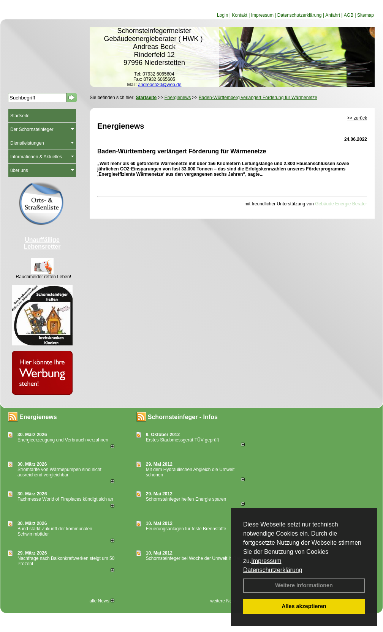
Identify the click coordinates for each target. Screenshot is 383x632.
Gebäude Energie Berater (341, 203)
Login (222, 15)
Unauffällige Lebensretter (42, 243)
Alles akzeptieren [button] (304, 606)
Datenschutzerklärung (272, 570)
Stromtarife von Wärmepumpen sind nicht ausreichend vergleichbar (59, 472)
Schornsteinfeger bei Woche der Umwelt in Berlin (195, 558)
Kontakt (239, 15)
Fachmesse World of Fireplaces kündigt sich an (65, 499)
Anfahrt (332, 15)
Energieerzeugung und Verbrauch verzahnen (62, 440)
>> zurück (357, 118)
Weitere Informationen (304, 585)
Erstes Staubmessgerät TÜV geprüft (182, 440)
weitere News (226, 601)
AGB (348, 15)
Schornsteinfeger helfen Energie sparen (186, 499)
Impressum (266, 561)
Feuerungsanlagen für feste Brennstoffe (186, 528)
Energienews (38, 417)
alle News (101, 601)
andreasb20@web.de (159, 84)
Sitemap (365, 15)
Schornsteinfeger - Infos (183, 417)
